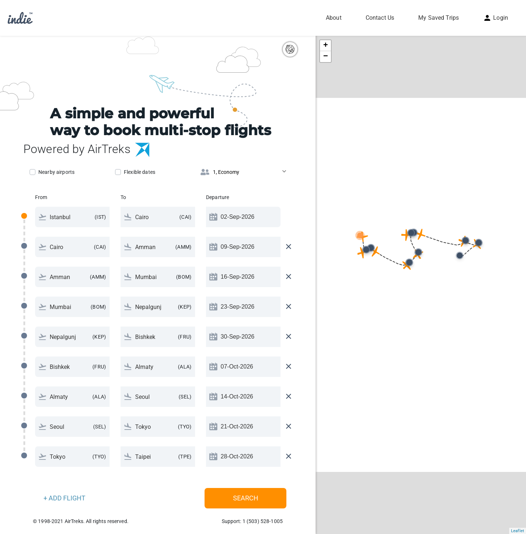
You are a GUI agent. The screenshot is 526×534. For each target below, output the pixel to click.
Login (495, 17)
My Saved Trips (438, 17)
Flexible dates (139, 172)
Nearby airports (56, 172)
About (334, 17)
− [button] (325, 56)
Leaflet (517, 531)
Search (245, 498)
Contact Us (380, 17)
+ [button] (325, 45)
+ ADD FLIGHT (64, 498)
